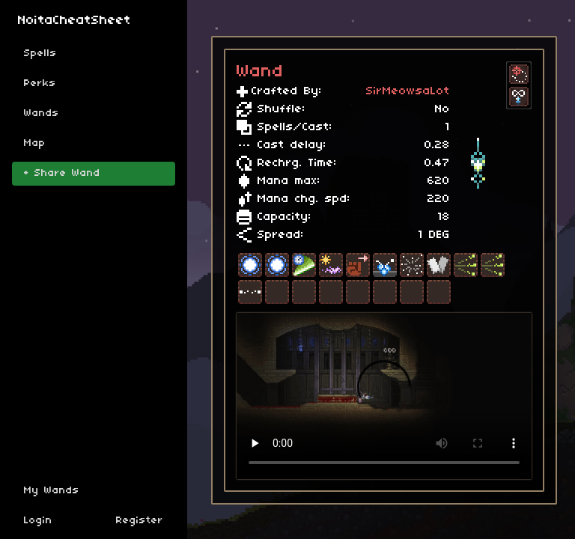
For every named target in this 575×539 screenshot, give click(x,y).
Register (139, 520)
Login (38, 520)
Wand (260, 72)
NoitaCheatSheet (74, 20)
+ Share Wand (62, 173)
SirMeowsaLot (408, 91)
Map (35, 143)
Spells (40, 53)
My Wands (51, 490)
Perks (40, 83)
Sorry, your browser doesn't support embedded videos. (384, 396)
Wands (41, 113)
